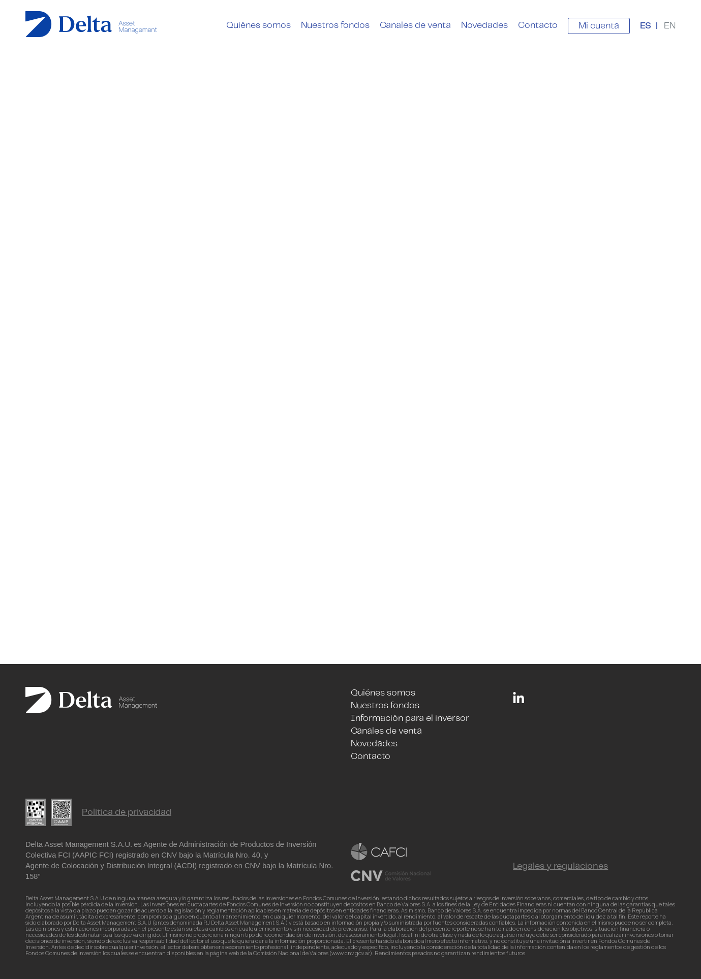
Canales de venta (415, 25)
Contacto (538, 25)
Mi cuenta (598, 25)
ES (645, 25)
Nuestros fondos (335, 25)
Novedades (484, 25)
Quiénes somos (258, 25)
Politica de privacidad (126, 812)
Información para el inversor (410, 718)
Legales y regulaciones (560, 866)
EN (670, 25)
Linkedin (518, 697)
